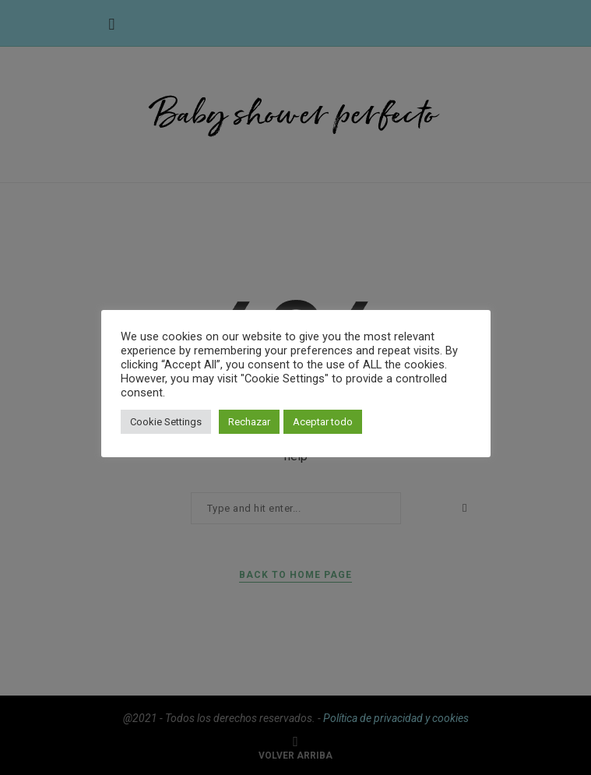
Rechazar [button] (249, 422)
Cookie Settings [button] (166, 422)
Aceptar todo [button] (323, 422)
